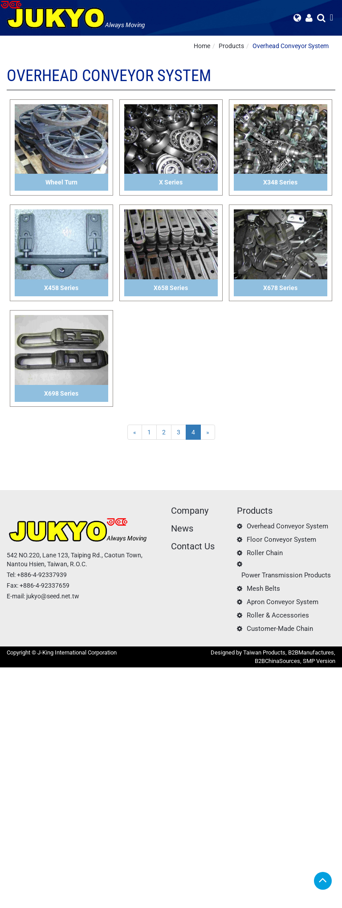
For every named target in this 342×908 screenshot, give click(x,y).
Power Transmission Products (286, 575)
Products (231, 45)
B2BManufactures (311, 652)
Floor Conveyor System (281, 540)
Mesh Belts (263, 589)
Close (7, 671)
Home (202, 45)
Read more (17, 761)
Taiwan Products (264, 652)
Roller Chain (265, 553)
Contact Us (193, 546)
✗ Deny (10, 698)
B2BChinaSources (277, 661)
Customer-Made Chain (280, 629)
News (182, 528)
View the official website (69, 761)
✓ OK (222, 903)
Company (189, 510)
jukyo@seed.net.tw (52, 596)
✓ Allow (11, 689)
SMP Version (319, 661)
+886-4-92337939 (42, 574)
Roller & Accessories (278, 615)
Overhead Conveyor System (290, 45)
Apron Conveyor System (282, 602)
